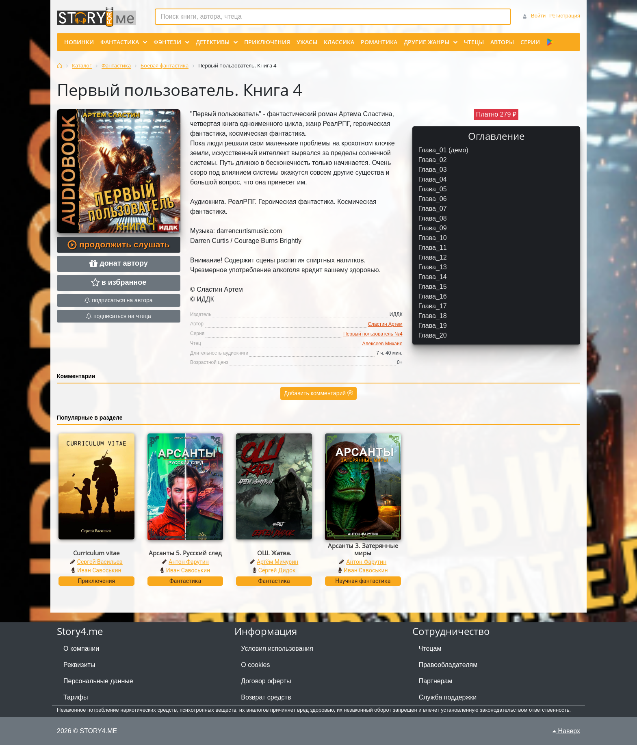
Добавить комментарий (318, 393)
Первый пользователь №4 (373, 334)
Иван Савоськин (99, 570)
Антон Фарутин (189, 562)
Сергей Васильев (100, 562)
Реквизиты (79, 664)
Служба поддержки (448, 697)
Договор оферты (266, 681)
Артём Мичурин (277, 562)
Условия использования (277, 648)
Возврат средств (266, 697)
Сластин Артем (385, 324)
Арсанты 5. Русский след (185, 553)
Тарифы (75, 697)
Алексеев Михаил (382, 344)
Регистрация (564, 16)
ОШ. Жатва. (274, 553)
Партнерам (436, 681)
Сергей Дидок (277, 570)
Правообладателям (448, 664)
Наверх (566, 731)
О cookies (255, 664)
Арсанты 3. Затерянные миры (363, 549)
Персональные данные (98, 681)
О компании (81, 648)
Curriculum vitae (96, 553)
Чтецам (430, 648)
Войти (538, 16)
